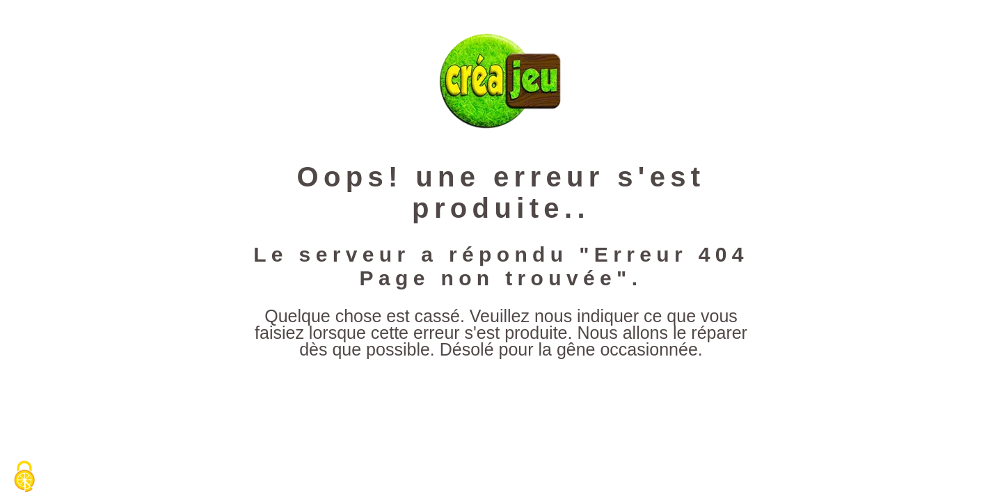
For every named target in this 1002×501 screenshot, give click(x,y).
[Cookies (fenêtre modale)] (24, 477)
